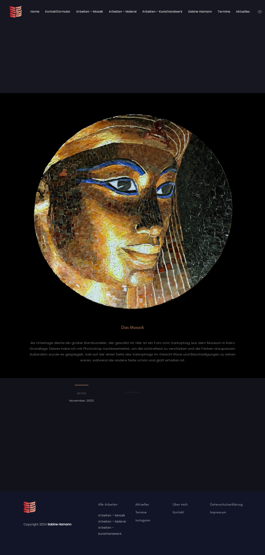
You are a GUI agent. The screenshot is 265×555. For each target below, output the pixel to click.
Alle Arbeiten (107, 504)
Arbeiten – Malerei (112, 521)
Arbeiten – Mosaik (111, 515)
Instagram (142, 520)
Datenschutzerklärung (226, 504)
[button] (259, 12)
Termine (141, 512)
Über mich (180, 504)
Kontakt (178, 512)
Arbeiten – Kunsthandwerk (110, 530)
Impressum (218, 512)
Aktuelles (142, 504)
